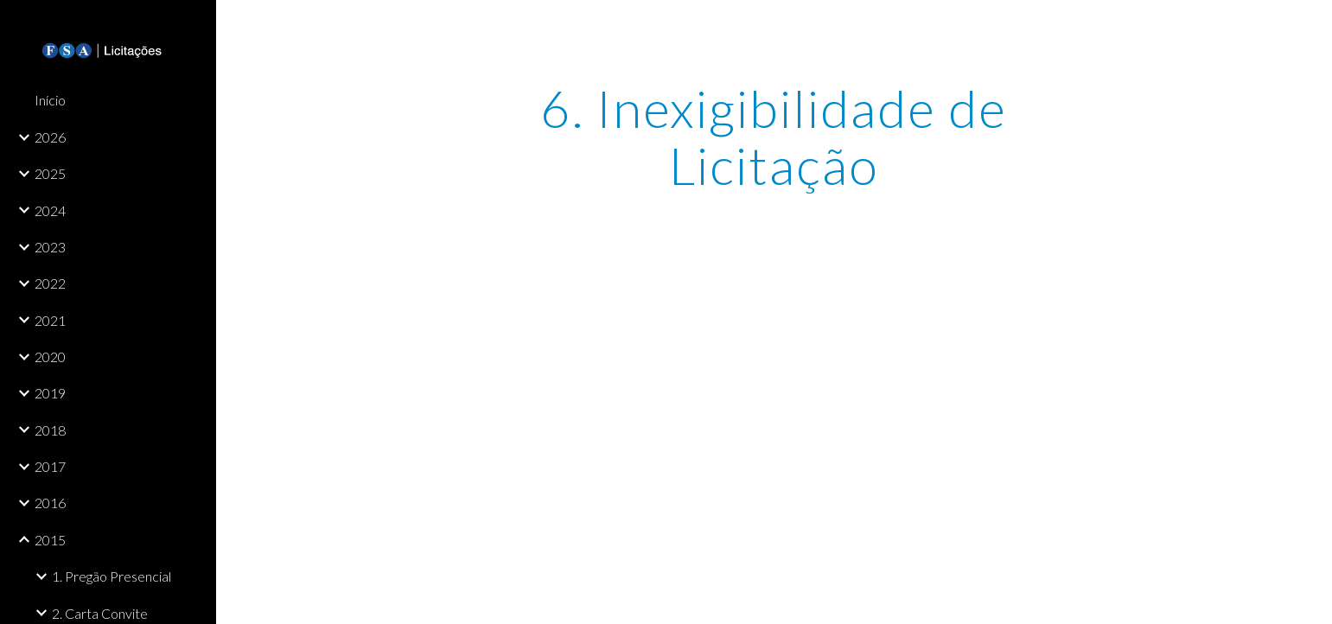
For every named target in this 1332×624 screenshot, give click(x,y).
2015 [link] (50, 540)
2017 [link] (50, 466)
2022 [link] (50, 283)
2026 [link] (50, 137)
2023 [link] (50, 247)
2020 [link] (50, 356)
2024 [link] (50, 210)
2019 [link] (50, 393)
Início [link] (50, 100)
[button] (1311, 24)
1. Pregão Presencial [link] (111, 576)
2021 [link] (50, 320)
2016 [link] (50, 502)
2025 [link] (50, 173)
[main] (774, 137)
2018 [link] (50, 430)
